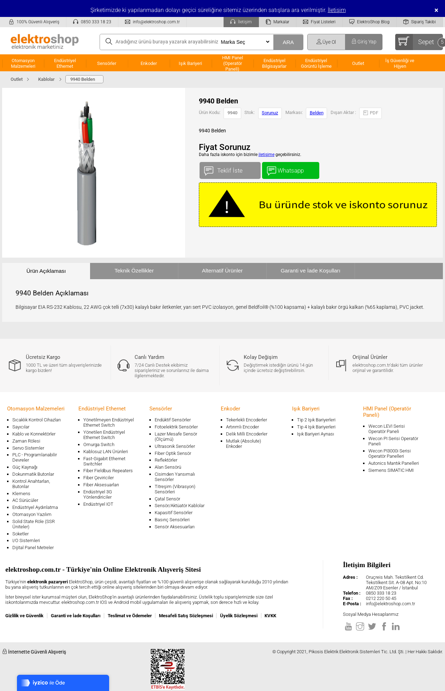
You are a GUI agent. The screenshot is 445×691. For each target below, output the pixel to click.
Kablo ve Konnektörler (33, 434)
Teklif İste (230, 169)
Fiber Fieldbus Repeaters (108, 470)
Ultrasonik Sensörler (175, 446)
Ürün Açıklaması (46, 271)
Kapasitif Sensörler (173, 512)
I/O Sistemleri (26, 540)
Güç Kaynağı (24, 467)
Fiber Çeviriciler (98, 477)
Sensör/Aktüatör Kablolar (179, 505)
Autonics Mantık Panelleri (393, 463)
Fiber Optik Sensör (173, 453)
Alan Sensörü (168, 467)
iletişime (266, 154)
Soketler (20, 533)
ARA (288, 42)
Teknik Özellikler (134, 271)
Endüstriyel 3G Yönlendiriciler (97, 494)
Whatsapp (290, 169)
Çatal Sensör (167, 498)
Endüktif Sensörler (173, 419)
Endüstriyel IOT (98, 504)
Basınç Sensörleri (172, 519)
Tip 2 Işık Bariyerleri (316, 419)
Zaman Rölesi (26, 441)
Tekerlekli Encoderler (246, 419)
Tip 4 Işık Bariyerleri (316, 426)
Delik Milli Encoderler (246, 434)
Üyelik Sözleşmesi (238, 615)
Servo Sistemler (28, 448)
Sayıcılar (20, 426)
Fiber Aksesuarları (101, 484)
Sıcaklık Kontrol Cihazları (36, 419)
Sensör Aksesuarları (175, 526)
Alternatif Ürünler (222, 271)
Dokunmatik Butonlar (33, 474)
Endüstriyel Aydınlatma (35, 507)
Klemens (21, 493)
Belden (317, 112)
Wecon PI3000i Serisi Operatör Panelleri (389, 453)
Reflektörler (166, 460)
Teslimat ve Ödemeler (130, 615)
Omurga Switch (98, 444)
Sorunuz (270, 112)
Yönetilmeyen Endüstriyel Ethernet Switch (108, 422)
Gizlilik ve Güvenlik (24, 615)
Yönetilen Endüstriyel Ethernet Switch (104, 434)
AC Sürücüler (25, 500)
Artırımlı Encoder (242, 426)
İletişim (337, 10)
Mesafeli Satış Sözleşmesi (186, 615)
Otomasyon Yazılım (32, 514)
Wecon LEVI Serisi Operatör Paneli (386, 428)
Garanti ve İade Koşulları (310, 271)
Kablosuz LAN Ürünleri (105, 451)
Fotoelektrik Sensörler (176, 426)
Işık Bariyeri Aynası (315, 434)
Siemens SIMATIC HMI (391, 470)
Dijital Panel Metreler (33, 547)
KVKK (270, 615)
